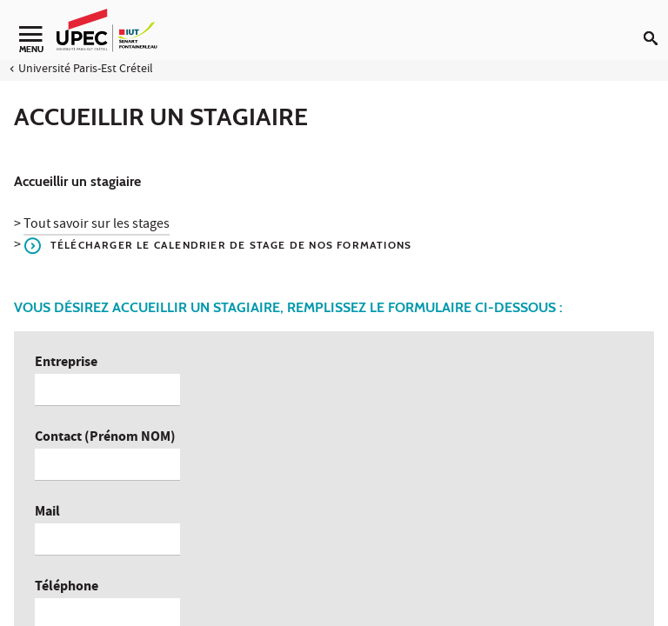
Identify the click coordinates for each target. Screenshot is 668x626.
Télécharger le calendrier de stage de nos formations (230, 244)
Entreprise (66, 363)
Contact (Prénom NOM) (105, 438)
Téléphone (66, 587)
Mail (47, 512)
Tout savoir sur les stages (96, 225)
